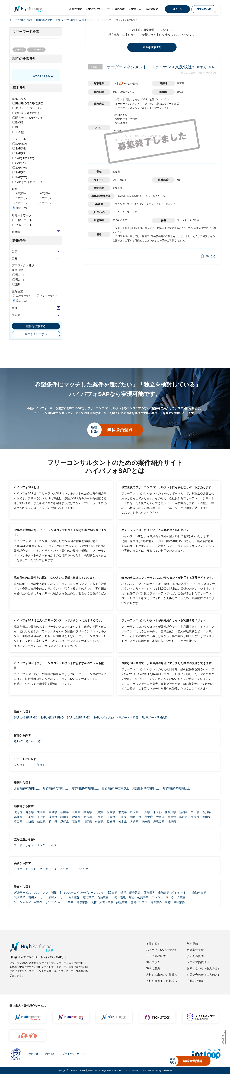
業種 (14, 308)
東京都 (157, 812)
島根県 (195, 816)
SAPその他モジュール (27, 182)
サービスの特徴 (115, 9)
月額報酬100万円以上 (85, 788)
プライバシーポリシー (74, 1053)
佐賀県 (99, 821)
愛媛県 (64, 821)
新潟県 (183, 812)
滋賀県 (111, 816)
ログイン (177, 9)
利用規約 (50, 1053)
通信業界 (82, 902)
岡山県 (206, 816)
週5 (16, 284)
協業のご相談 (195, 980)
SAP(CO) (19, 177)
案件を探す (153, 943)
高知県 (76, 821)
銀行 (123, 892)
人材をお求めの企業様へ (161, 974)
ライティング (59, 869)
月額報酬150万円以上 (145, 788)
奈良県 (122, 816)
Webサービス (22, 892)
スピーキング (39, 869)
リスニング (21, 869)
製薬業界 (19, 897)
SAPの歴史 (151, 9)
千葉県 (146, 812)
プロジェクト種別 (23, 265)
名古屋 (88, 816)
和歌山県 (135, 816)
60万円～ (19, 193)
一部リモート (22, 220)
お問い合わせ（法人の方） (204, 974)
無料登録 (192, 943)
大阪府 (160, 816)
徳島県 (41, 821)
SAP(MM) (19, 148)
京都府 (148, 816)
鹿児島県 (158, 821)
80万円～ (43, 193)
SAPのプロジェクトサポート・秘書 (115, 717)
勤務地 (16, 231)
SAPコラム (135, 9)
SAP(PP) (19, 153)
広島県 (18, 821)
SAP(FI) (18, 172)
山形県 (76, 812)
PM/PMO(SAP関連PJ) (27, 103)
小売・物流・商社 (123, 897)
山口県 (29, 821)
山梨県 (29, 816)
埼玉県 (134, 812)
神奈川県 (170, 812)
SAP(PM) (19, 167)
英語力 (16, 314)
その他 (18, 132)
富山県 (195, 812)
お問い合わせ (203, 9)
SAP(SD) (19, 143)
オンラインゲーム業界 (59, 902)
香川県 (53, 821)
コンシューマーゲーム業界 (169, 897)
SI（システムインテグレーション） (82, 892)
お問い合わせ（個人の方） (204, 968)
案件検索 (75, 9)
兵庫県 (172, 816)
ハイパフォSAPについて (161, 949)
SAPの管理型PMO (51, 717)
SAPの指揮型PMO (25, 717)
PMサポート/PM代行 (154, 717)
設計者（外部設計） (26, 113)
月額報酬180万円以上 (176, 788)
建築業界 (156, 902)
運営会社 (33, 1053)
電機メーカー (36, 897)
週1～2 (18, 274)
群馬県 (122, 812)
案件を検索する (36, 326)
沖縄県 (172, 821)
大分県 (134, 821)
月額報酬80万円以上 (55, 788)
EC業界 (112, 892)
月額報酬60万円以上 (27, 788)
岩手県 (41, 812)
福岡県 (88, 821)
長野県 (41, 816)
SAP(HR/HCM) (23, 158)
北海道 (18, 812)
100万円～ (20, 198)
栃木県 (111, 812)
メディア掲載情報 (198, 962)
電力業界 (88, 897)
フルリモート (22, 225)
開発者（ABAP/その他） (29, 117)
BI (15, 127)
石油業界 (102, 897)
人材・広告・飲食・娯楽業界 (109, 902)
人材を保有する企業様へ (161, 980)
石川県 (206, 812)
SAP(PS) (19, 162)
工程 (14, 258)
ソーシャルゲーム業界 (28, 902)
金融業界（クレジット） (173, 892)
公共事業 (143, 897)
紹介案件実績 (195, 949)
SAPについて (94, 9)
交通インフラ (139, 902)
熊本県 (122, 821)
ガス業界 (74, 897)
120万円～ (44, 198)
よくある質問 (195, 956)
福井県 (18, 816)
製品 (14, 251)
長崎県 (111, 821)
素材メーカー (56, 897)
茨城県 (99, 812)
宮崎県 (146, 821)
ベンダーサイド (47, 295)
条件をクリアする (36, 334)
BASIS (18, 122)
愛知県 (76, 816)
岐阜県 (53, 816)
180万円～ (44, 203)
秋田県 (64, 812)
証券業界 (134, 892)
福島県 (88, 812)
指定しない (20, 207)
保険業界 (149, 892)
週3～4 (18, 279)
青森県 (29, 812)
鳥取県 (183, 816)
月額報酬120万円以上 (115, 788)
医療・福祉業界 (175, 902)
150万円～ (20, 203)
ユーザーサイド (23, 295)
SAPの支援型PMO (78, 717)
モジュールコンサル (26, 108)
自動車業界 (199, 892)
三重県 (99, 816)
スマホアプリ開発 (45, 892)
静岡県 (64, 816)
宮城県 (53, 812)
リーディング (79, 869)
